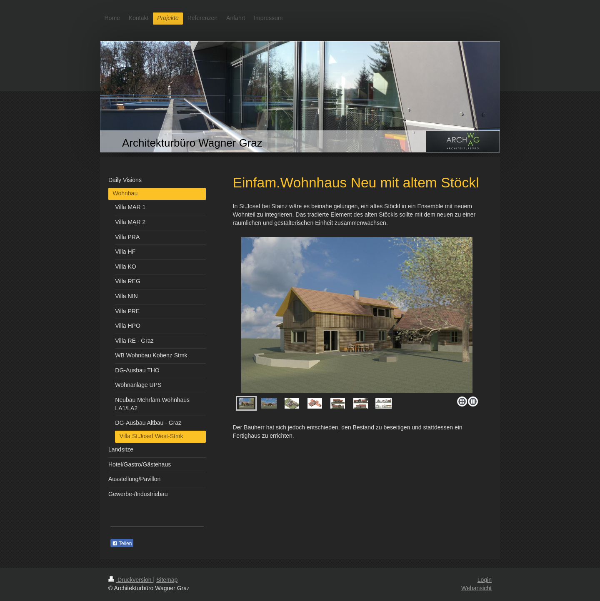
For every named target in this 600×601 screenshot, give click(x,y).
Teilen (122, 543)
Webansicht (476, 588)
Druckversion (130, 579)
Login (485, 579)
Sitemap (167, 579)
